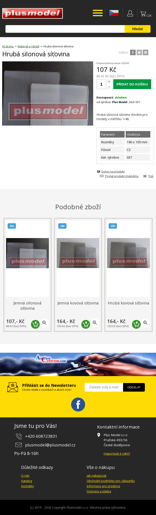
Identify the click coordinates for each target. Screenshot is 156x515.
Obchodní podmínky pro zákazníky (111, 481)
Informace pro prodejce (103, 486)
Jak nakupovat (96, 476)
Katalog (26, 481)
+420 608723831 (41, 436)
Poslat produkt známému (122, 176)
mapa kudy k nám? (117, 453)
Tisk (150, 176)
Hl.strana (8, 46)
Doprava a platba (99, 491)
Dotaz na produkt (113, 171)
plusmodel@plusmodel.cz (50, 445)
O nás (25, 476)
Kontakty (27, 486)
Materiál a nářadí (28, 46)
